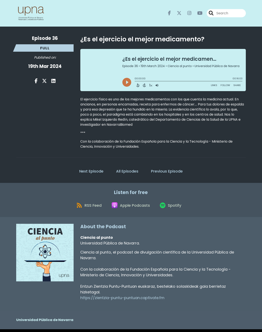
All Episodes (127, 172)
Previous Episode (167, 172)
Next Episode (91, 172)
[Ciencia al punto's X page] (176, 14)
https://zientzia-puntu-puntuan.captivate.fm (122, 300)
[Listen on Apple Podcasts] (131, 207)
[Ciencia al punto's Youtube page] (197, 14)
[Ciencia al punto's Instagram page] (186, 14)
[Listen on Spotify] (172, 207)
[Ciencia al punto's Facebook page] (169, 14)
